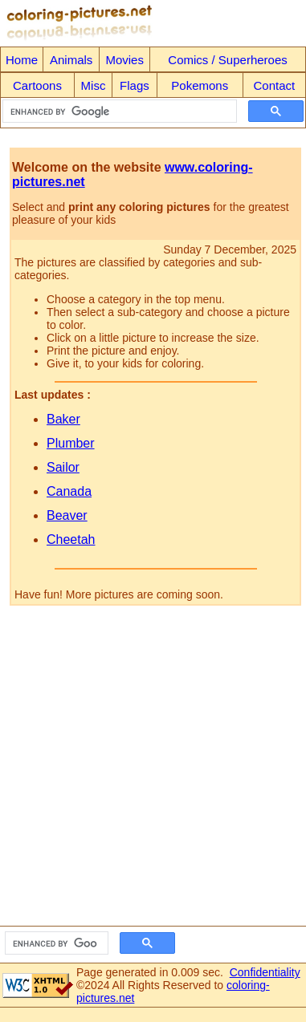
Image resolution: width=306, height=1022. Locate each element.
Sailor (63, 467)
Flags (134, 85)
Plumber (71, 443)
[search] (118, 111)
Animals (71, 60)
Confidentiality (265, 972)
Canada (69, 491)
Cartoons (37, 85)
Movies (124, 60)
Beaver (67, 515)
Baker (63, 419)
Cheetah (71, 539)
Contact (275, 85)
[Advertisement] (150, 770)
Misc (93, 85)
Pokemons (199, 85)
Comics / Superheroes (227, 60)
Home (22, 60)
